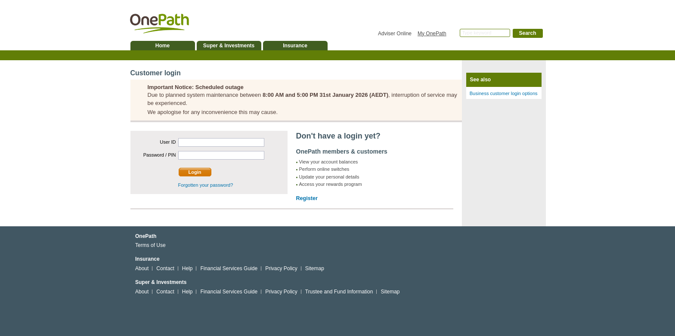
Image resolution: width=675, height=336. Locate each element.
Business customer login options (504, 93)
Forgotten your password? (205, 185)
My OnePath (432, 34)
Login (195, 172)
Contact (165, 268)
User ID (168, 142)
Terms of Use (150, 245)
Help (187, 268)
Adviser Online (395, 34)
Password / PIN (159, 154)
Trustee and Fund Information (339, 292)
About (142, 268)
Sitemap (314, 268)
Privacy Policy (281, 268)
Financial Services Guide (228, 268)
